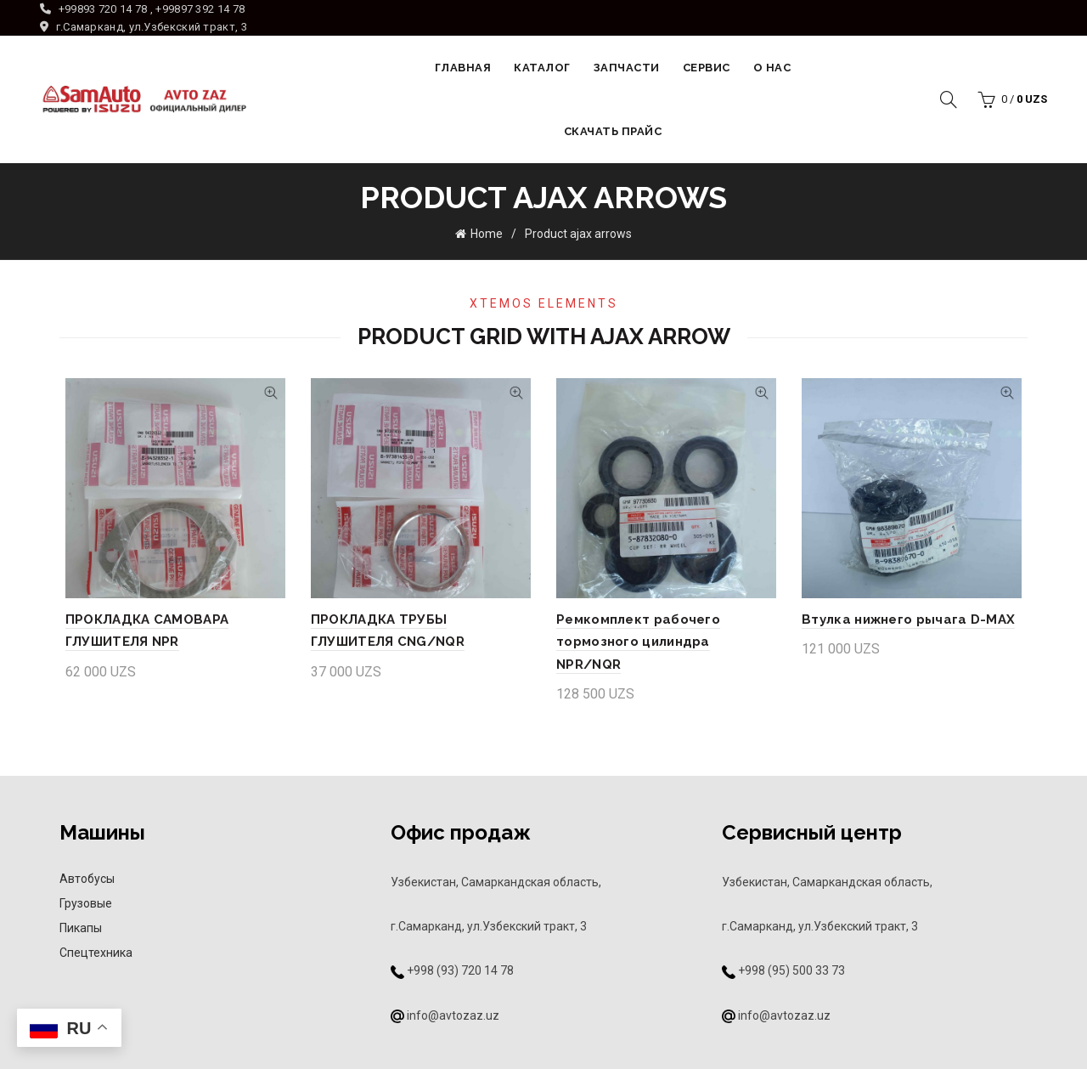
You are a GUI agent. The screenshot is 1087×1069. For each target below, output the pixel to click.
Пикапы (80, 903)
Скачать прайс (613, 131)
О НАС (772, 67)
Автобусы (87, 854)
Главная (463, 67)
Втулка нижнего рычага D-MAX (911, 617)
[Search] (948, 99)
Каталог (542, 67)
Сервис (706, 67)
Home (486, 232)
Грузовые (85, 878)
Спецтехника (95, 928)
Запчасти (627, 67)
